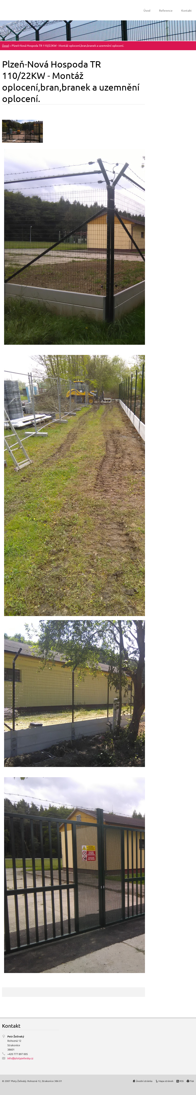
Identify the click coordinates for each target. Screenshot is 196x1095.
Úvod (147, 10)
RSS (181, 1081)
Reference (166, 10)
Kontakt (186, 10)
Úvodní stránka (144, 1081)
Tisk (192, 1081)
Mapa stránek (165, 1081)
